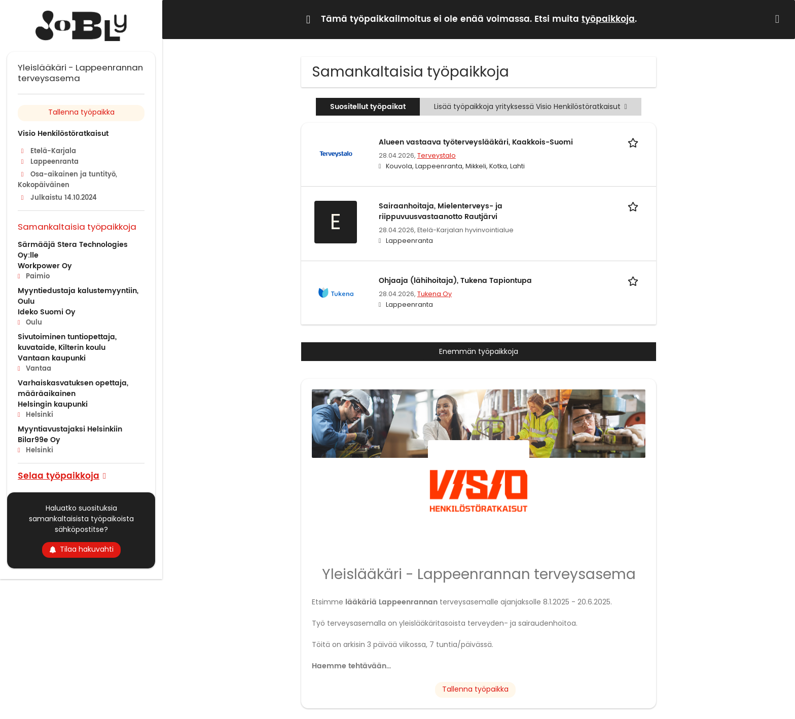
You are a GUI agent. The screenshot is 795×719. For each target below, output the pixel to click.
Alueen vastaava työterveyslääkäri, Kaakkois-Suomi (476, 142)
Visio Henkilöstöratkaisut (63, 133)
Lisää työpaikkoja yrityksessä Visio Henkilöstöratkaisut (530, 106)
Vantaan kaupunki (52, 358)
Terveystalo (436, 155)
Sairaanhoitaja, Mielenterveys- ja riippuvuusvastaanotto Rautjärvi (440, 211)
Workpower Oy (45, 266)
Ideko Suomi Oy (47, 312)
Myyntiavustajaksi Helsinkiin (70, 429)
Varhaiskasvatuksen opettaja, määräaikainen (73, 388)
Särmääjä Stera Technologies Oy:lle (73, 250)
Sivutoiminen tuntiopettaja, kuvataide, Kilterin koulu (67, 342)
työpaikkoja (608, 19)
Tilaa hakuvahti (81, 549)
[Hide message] (779, 19)
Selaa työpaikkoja (58, 475)
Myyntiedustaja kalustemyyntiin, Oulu (78, 296)
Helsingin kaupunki (53, 404)
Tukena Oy (434, 294)
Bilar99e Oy (39, 440)
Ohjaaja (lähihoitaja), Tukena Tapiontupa (455, 280)
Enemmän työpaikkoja (478, 351)
